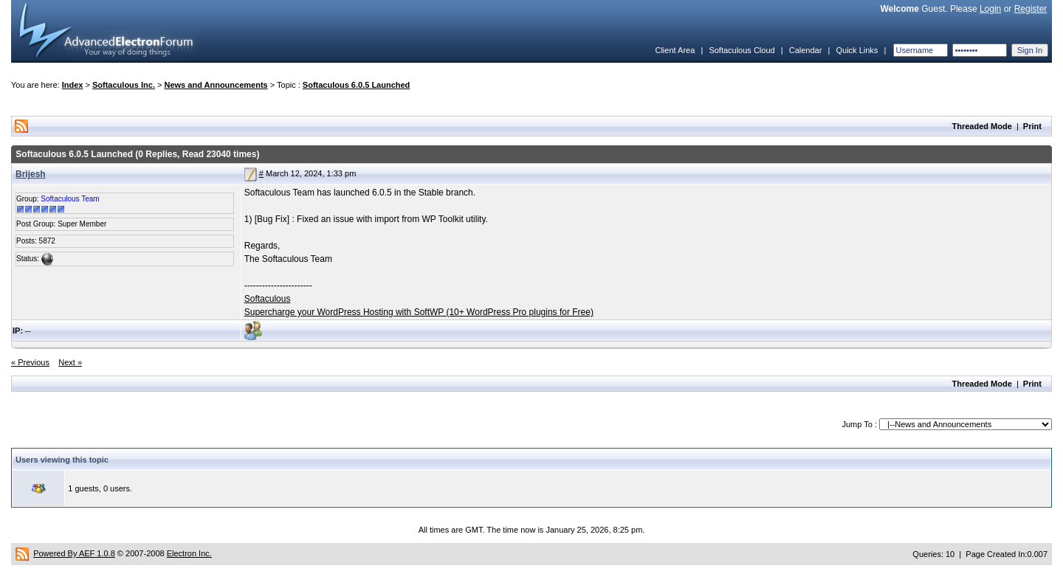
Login (990, 9)
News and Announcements (216, 84)
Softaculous (267, 299)
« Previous (30, 362)
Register (1030, 9)
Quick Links (857, 50)
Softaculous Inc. (123, 84)
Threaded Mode (982, 126)
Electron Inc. (189, 553)
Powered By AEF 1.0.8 (74, 553)
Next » (70, 362)
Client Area (675, 50)
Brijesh (31, 174)
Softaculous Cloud (741, 50)
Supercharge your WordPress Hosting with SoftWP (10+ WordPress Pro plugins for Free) (419, 312)
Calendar (805, 50)
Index (72, 84)
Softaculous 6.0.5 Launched (356, 84)
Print (1032, 126)
